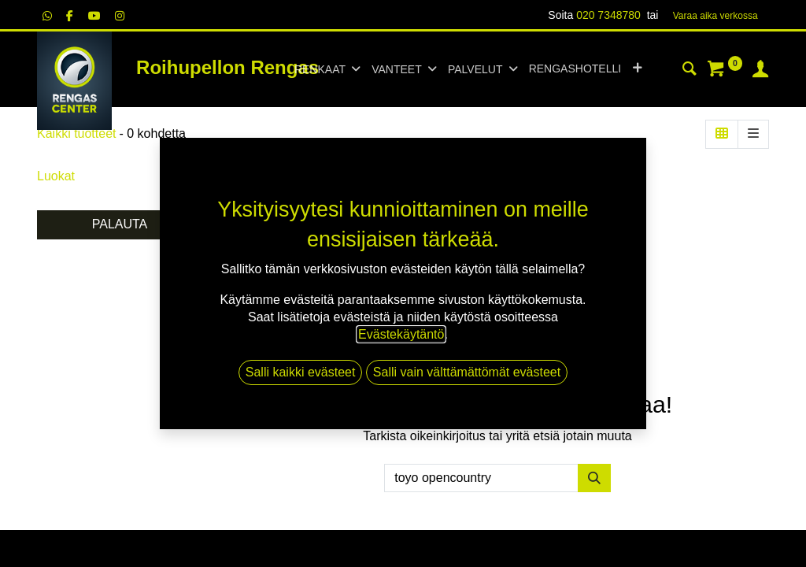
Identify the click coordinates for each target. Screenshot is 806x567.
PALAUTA (120, 224)
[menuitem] (575, 69)
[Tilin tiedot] (760, 71)
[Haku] (689, 71)
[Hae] (594, 478)
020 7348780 (608, 15)
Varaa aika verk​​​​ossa (715, 15)
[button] (637, 69)
